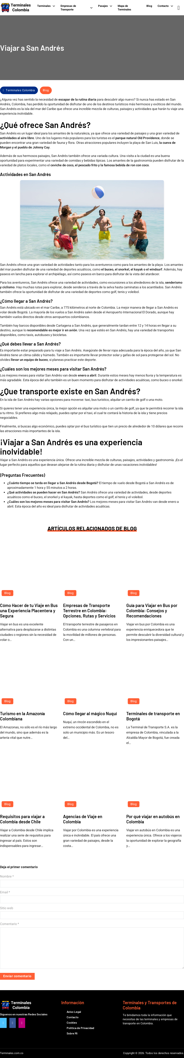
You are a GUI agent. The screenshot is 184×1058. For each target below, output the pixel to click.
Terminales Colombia (19, 90)
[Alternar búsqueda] (178, 7)
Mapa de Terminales (124, 8)
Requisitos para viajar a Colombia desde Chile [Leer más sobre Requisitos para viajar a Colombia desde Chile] (22, 819)
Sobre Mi (72, 1033)
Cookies (72, 1022)
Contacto (163, 6)
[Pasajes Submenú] (111, 6)
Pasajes (103, 6)
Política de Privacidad (80, 1028)
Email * (5, 892)
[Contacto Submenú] (172, 6)
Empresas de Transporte (68, 8)
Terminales (44, 6)
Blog (149, 6)
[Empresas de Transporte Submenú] (91, 7)
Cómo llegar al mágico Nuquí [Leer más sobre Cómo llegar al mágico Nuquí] (90, 713)
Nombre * (7, 876)
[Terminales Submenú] (53, 6)
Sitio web (6, 908)
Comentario (9, 924)
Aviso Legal (74, 1011)
